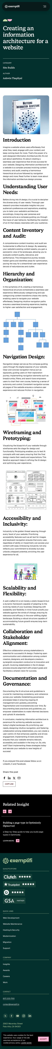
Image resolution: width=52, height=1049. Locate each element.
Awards (6, 970)
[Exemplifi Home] (12, 6)
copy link (9, 784)
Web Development (11, 918)
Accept (43, 1039)
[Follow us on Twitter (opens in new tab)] (5, 1015)
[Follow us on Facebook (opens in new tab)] (11, 1015)
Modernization (9, 936)
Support (6, 948)
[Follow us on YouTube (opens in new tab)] (17, 1015)
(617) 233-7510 (8, 998)
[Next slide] (10, 811)
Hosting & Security (11, 930)
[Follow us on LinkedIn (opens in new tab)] (29, 1015)
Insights (6, 964)
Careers (6, 976)
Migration (7, 942)
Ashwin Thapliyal (12, 78)
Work (5, 982)
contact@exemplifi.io (11, 1004)
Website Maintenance (12, 924)
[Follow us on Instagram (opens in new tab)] (23, 1015)
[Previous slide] (4, 811)
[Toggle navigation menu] (44, 6)
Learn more (26, 1043)
